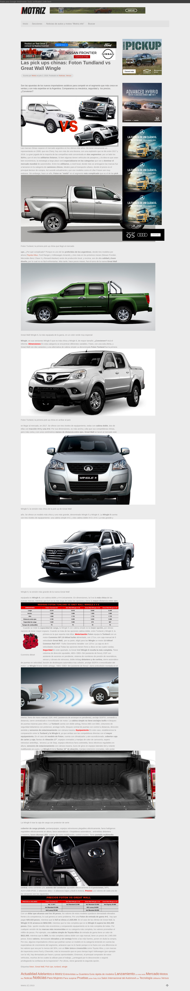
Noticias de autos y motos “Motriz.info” (65, 23)
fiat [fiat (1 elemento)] (77, 974)
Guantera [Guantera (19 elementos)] (84, 974)
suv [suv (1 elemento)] (137, 978)
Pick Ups (49, 966)
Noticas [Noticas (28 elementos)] (28, 978)
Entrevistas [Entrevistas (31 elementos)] (69, 974)
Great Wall (39, 966)
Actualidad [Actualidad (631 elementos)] (29, 974)
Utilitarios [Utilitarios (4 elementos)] (157, 978)
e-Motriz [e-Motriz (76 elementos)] (58, 974)
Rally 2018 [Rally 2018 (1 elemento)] (97, 978)
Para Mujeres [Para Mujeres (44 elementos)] (55, 978)
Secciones (37, 23)
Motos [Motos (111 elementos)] (164, 974)
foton (32, 966)
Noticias (62, 76)
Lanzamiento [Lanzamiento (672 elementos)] (125, 974)
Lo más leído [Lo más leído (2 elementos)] (140, 974)
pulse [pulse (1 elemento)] (91, 978)
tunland (57, 966)
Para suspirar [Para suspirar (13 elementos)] (70, 978)
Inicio (25, 23)
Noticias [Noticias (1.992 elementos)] (39, 977)
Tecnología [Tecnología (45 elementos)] (146, 978)
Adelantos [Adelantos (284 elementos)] (45, 974)
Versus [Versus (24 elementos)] (165, 978)
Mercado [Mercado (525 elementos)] (152, 974)
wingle (64, 966)
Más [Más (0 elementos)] (22, 978)
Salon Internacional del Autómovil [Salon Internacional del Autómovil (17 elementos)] (118, 978)
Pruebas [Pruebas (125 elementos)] (82, 978)
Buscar (91, 23)
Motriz (34, 76)
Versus (68, 76)
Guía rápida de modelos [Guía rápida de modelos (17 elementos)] (101, 974)
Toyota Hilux (32, 255)
